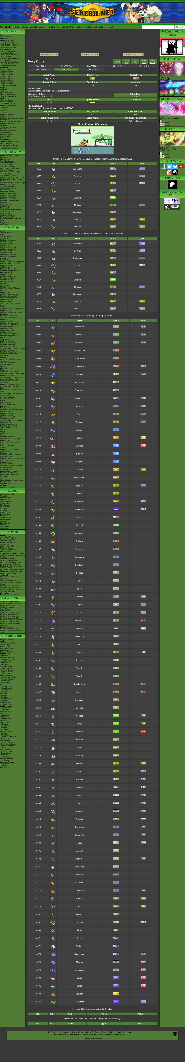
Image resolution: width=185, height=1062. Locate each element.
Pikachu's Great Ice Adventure (11, 620)
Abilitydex (3, 91)
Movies (13, 531)
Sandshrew (79, 382)
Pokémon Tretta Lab (7, 345)
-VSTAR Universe (6, 758)
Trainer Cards (5, 645)
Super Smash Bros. (7, 460)
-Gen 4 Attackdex (6, 75)
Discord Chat (5, 140)
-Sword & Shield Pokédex (9, 55)
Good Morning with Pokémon (10, 210)
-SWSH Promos (6, 711)
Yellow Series (5, 507)
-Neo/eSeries (5, 702)
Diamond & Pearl (6, 368)
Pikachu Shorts (12, 598)
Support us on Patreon (92, 1039)
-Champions (4, 107)
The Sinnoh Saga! (6, 170)
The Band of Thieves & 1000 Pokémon (10, 318)
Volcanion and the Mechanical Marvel (11, 583)
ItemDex (3, 87)
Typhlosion (79, 549)
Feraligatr (79, 565)
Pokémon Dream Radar (8, 343)
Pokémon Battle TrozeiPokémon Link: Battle (11, 313)
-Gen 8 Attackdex (6, 82)
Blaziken (79, 692)
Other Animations (6, 211)
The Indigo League (7, 161)
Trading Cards (13, 635)
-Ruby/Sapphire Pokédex (9, 44)
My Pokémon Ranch (7, 397)
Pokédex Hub (54, 27)
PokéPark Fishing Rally (8, 426)
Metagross (79, 970)
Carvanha (79, 827)
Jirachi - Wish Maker (7, 550)
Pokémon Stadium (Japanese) (11, 455)
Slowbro (79, 446)
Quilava (79, 541)
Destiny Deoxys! (6, 551)
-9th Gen (3, 109)
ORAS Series (5, 527)
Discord (42, 27)
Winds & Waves (6, 233)
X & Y (2, 307)
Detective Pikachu (6, 300)
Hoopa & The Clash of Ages (10, 580)
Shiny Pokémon (6, 190)
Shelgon (79, 946)
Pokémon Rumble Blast (8, 354)
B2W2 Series (5, 523)
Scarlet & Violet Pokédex (72, 27)
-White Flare (4, 664)
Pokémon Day (5, 129)
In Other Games (6, 467)
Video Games (13, 227)
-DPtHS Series (5, 699)
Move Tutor (143, 61)
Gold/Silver (4, 433)
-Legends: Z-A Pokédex (8, 64)
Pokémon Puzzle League (9, 449)
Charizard (79, 366)
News (2, 35)
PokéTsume (4, 224)
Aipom (79, 589)
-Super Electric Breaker (8, 744)
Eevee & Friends (6, 627)
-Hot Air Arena (5, 738)
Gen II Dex (92, 69)
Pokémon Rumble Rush (8, 296)
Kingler (79, 462)
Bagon (79, 938)
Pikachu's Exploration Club (10, 618)
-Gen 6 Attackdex (6, 78)
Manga (13, 490)
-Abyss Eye (4, 720)
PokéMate (4, 429)
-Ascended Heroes (7, 657)
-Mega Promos (5, 708)
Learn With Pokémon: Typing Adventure (10, 360)
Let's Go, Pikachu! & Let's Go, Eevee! (11, 289)
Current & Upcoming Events (10, 141)
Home (16, 27)
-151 (1, 684)
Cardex (2, 98)
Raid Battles (4, 650)
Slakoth (79, 740)
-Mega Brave (5, 729)
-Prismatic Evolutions (7, 670)
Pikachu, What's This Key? (10, 629)
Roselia (79, 819)
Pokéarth (110, 27)
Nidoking (79, 406)
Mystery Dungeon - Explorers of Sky (11, 387)
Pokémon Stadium (7, 457)
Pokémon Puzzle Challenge (10, 438)
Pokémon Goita (5, 484)
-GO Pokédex (5, 60)
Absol (79, 930)
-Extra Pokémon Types (8, 643)
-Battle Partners (6, 740)
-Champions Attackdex (8, 85)
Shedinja (79, 779)
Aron (79, 795)
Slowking (79, 597)
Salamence (79, 954)
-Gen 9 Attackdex (6, 84)
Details (117, 61)
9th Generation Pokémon (9, 145)
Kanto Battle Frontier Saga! (10, 168)
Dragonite (79, 509)
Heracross (79, 620)
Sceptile (77, 198)
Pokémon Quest (6, 301)
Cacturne (79, 859)
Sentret (79, 573)
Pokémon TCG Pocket (8, 256)
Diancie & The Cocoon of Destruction (9, 578)
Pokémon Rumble (6, 375)
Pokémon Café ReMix (8, 247)
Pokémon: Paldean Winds (9, 201)
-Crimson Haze (5, 753)
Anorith (77, 219)
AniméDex (4, 157)
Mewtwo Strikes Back (8, 539)
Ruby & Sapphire (6, 402)
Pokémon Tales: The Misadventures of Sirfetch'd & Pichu (10, 218)
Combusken (79, 684)
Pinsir (79, 493)
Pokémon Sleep (6, 253)
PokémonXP (4, 120)
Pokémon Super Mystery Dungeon (12, 325)
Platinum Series (6, 518)
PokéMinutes (5, 206)
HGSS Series (5, 519)
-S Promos (4, 766)
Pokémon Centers (6, 116)
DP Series (3, 516)
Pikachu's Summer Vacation (10, 602)
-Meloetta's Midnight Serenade (11, 571)
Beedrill (79, 374)
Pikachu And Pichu (7, 605)
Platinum (3, 370)
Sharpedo (79, 835)
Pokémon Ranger (6, 419)
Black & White (5, 339)
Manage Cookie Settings (120, 1032)
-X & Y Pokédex (6, 49)
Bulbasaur (79, 327)
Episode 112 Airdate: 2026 (168, 149)
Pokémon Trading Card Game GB (12, 458)
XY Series (3, 525)
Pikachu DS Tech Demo (8, 424)
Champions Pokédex (95, 27)
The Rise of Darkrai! (7, 559)
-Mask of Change (6, 751)
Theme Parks (5, 136)
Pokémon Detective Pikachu (10, 595)
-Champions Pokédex (8, 66)
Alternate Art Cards (7, 648)
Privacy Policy (101, 1032)
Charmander (79, 350)
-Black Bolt (4, 663)
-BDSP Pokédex (6, 57)
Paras (79, 414)
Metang (79, 962)
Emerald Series (5, 514)
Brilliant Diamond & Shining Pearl (12, 262)
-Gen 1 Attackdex (6, 69)
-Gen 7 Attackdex (6, 80)
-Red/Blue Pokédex (7, 40)
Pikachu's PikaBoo (7, 607)
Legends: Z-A (5, 238)
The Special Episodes (8, 186)
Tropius (79, 922)
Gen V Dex (144, 66)
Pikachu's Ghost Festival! (9, 614)
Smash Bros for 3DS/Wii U (9, 334)
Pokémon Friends (6, 244)
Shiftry (79, 724)
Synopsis (164, 154)
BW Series (4, 521)
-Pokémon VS (5, 760)
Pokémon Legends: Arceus (10, 263)
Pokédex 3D (4, 355)
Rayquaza (79, 1002)
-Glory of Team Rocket (8, 737)
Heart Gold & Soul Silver (9, 372)
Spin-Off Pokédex (6, 93)
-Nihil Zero (4, 724)
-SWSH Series (5, 692)
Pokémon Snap (5, 451)
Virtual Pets (4, 476)
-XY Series (4, 695)
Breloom (79, 732)
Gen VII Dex (92, 66)
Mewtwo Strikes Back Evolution (11, 589)
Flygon (79, 843)
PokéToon (3, 202)
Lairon (79, 803)
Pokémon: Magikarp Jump (9, 294)
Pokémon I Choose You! (9, 586)
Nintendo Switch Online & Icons (11, 480)
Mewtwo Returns (6, 544)
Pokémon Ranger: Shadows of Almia (11, 391)
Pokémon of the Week (8, 105)
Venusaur (79, 342)
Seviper (79, 875)
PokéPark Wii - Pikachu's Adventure (9, 382)
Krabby (79, 454)
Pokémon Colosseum (8, 408)
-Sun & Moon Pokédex (8, 51)
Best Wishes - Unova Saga (10, 172)
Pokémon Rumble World (9, 323)
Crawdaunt (79, 890)
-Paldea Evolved (6, 688)
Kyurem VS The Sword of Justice (12, 570)
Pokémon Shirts (6, 134)
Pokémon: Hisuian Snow (9, 199)
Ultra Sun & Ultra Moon (8, 287)
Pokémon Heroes (6, 548)
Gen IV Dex (41, 69)
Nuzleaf (79, 716)
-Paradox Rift (5, 683)
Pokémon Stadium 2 (7, 437)
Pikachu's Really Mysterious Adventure (10, 624)
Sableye (79, 787)
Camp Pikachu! (5, 609)
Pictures (165, 126)
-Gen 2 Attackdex (6, 71)
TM (135, 61)
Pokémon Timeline (7, 114)
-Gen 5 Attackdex (6, 76)
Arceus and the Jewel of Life (10, 562)
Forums (24, 27)
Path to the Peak (6, 204)
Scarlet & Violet (5, 236)
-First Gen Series (6, 704)
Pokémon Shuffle (6, 321)
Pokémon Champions (8, 240)
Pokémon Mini (5, 440)
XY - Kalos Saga (6, 174)
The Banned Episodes (8, 188)
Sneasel (79, 628)
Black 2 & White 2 (6, 341)
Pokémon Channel (7, 413)
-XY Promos (4, 715)
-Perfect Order (5, 655)
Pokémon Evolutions (7, 197)
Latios (79, 986)
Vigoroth (79, 748)
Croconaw (79, 557)
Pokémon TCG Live (7, 281)
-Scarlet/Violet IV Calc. (8, 104)
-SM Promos (4, 713)
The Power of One (6, 541)
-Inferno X (3, 728)
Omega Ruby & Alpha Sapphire (11, 309)
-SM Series (4, 693)
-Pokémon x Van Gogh (8, 127)
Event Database (6, 143)
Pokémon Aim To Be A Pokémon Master (11, 180)
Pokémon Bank (5, 310)
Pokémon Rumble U (7, 346)
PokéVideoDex (5, 208)
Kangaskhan (79, 477)
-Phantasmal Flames (7, 659)
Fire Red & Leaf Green (8, 404)
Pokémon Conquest (7, 350)
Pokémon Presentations (9, 131)
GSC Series (4, 509)
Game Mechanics (6, 102)
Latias (79, 978)
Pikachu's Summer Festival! (10, 612)
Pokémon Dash (5, 411)
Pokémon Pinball (6, 453)
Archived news (5, 37)
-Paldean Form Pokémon (9, 149)
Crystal (2, 435)
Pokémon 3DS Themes (8, 473)
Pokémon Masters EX (8, 249)
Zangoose (77, 212)
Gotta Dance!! (5, 611)
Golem (79, 438)
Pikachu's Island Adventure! (10, 616)
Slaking (79, 755)
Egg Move (152, 61)
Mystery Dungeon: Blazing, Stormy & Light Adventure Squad (12, 378)
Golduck (79, 430)
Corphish (79, 883)
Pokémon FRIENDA (7, 487)
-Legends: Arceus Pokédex (10, 58)
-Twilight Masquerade (8, 677)
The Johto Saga (6, 165)
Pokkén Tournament (7, 330)
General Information (7, 494)
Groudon (79, 994)
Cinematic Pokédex (7, 100)
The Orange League (7, 163)
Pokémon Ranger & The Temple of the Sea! (12, 556)
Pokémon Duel (5, 332)
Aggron (79, 811)
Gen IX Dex (41, 66)
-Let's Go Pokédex (7, 53)
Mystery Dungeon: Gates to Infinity (12, 348)
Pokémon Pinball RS (7, 417)
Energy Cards (5, 646)
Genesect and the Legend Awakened (9, 574)
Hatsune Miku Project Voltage (10, 122)
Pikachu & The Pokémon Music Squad (11, 631)
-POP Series (4, 717)
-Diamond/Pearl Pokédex (9, 46)
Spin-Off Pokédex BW (8, 96)
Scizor (77, 183)
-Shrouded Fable (6, 675)
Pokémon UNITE (6, 251)
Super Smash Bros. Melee (9, 442)
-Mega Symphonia (6, 731)
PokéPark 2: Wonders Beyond (11, 352)
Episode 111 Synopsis (169, 119)
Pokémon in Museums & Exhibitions (9, 124)
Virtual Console (5, 469)
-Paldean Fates (5, 681)
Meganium (79, 533)
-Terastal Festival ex (7, 742)
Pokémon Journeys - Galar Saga (12, 177)
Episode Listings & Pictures (10, 155)
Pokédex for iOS (6, 364)
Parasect (79, 422)
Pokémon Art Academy (8, 316)
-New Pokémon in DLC (8, 147)
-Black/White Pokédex (8, 48)
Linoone (79, 708)
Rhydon (79, 470)
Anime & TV (13, 152)
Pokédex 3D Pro (6, 357)
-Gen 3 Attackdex (6, 73)
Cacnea (79, 851)
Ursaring (79, 644)
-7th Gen (3, 113)
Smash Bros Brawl (7, 399)
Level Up (126, 61)
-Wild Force (4, 755)
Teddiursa (79, 636)
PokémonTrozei (6, 422)
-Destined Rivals (6, 666)
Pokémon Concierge (7, 215)
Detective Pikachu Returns (9, 254)
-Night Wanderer (6, 749)
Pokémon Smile (6, 274)
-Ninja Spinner (5, 722)
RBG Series (4, 505)
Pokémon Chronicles (7, 184)
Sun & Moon (4, 285)
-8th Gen (3, 111)
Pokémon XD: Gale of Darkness (11, 410)
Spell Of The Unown (7, 542)
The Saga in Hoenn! (7, 166)
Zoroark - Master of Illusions (10, 564)
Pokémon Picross (6, 327)
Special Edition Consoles (9, 471)
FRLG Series (5, 512)
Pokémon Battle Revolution (10, 384)
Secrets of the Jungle (8, 591)
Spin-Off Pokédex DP (8, 94)
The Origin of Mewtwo (8, 537)
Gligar (79, 605)
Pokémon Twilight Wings (9, 195)
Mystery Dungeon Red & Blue (11, 420)
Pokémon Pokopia (6, 242)
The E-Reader (5, 428)
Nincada (79, 763)
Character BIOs (5, 498)
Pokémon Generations (8, 193)
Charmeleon (79, 358)
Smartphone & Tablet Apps (9, 475)
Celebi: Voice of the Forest (9, 546)
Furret (79, 581)
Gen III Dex (67, 69)
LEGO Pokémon (6, 132)
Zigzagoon (79, 700)
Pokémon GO (5, 245)
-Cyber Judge (5, 757)
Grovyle (77, 191)
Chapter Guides (6, 501)
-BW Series (4, 697)
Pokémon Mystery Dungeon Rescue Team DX (10, 271)
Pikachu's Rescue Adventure (10, 603)
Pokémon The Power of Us (10, 588)
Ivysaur (79, 335)
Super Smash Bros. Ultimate (10, 303)
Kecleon (79, 914)
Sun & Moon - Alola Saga (9, 175)
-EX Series (4, 701)
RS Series (4, 510)
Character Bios (5, 159)
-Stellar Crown (5, 673)
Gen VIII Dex (66, 66)
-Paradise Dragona (7, 746)
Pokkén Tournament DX (8, 298)
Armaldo (77, 227)
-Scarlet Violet (5, 690)
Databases (13, 31)
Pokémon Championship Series (11, 118)
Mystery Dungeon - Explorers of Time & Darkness (11, 394)
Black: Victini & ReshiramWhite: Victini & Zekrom (11, 567)
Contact (33, 27)
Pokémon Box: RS (7, 415)
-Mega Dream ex (6, 726)
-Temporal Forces (6, 679)
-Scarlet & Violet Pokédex (9, 62)
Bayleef (79, 525)
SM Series (4, 528)
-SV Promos (4, 710)
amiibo (2, 478)
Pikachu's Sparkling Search (10, 622)
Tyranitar (79, 652)
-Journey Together (6, 668)
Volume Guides (5, 503)
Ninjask (77, 205)
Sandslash (79, 390)
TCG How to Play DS (8, 363)
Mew (79, 517)
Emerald (3, 406)
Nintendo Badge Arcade (8, 336)
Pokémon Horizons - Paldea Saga (12, 183)
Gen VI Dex (118, 66)
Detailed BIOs (5, 499)
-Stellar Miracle (5, 747)
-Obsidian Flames (6, 686)
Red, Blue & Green (7, 446)
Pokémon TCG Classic (8, 652)
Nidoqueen (79, 398)
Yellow (2, 448)
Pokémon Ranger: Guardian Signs (12, 374)
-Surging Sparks (6, 672)
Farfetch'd (77, 169)
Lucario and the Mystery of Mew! (12, 553)
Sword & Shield (5, 260)
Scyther (77, 176)
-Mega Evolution (6, 661)
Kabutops (77, 258)
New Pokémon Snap (7, 278)
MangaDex (4, 496)
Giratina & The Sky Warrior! (10, 561)
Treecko (79, 660)
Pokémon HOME (6, 265)
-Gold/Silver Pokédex (8, 42)
